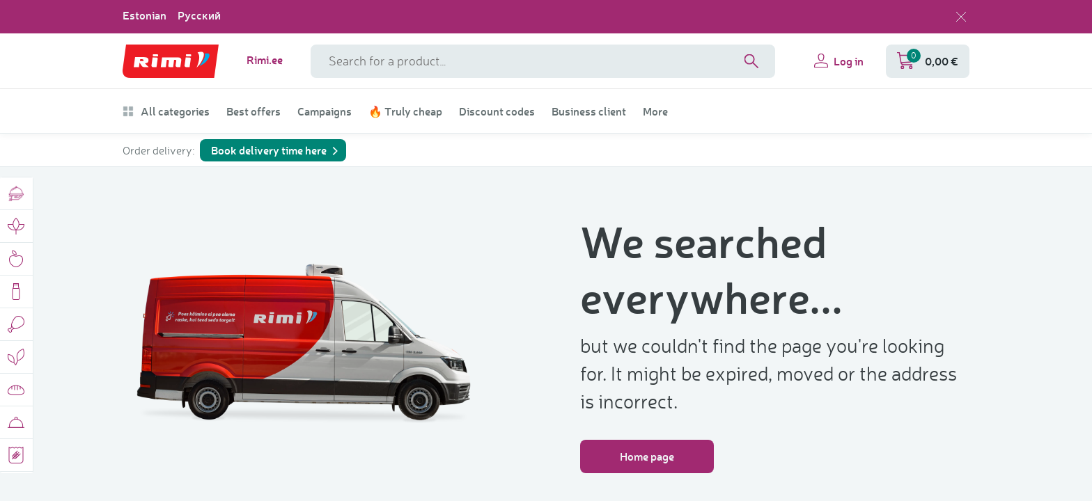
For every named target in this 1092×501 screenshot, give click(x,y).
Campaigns (324, 111)
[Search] (751, 61)
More (655, 111)
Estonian (144, 15)
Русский (199, 15)
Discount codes (497, 111)
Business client (589, 111)
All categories (166, 111)
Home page (647, 456)
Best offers (253, 111)
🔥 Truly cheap (405, 111)
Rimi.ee (265, 60)
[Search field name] (543, 61)
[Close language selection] (961, 16)
